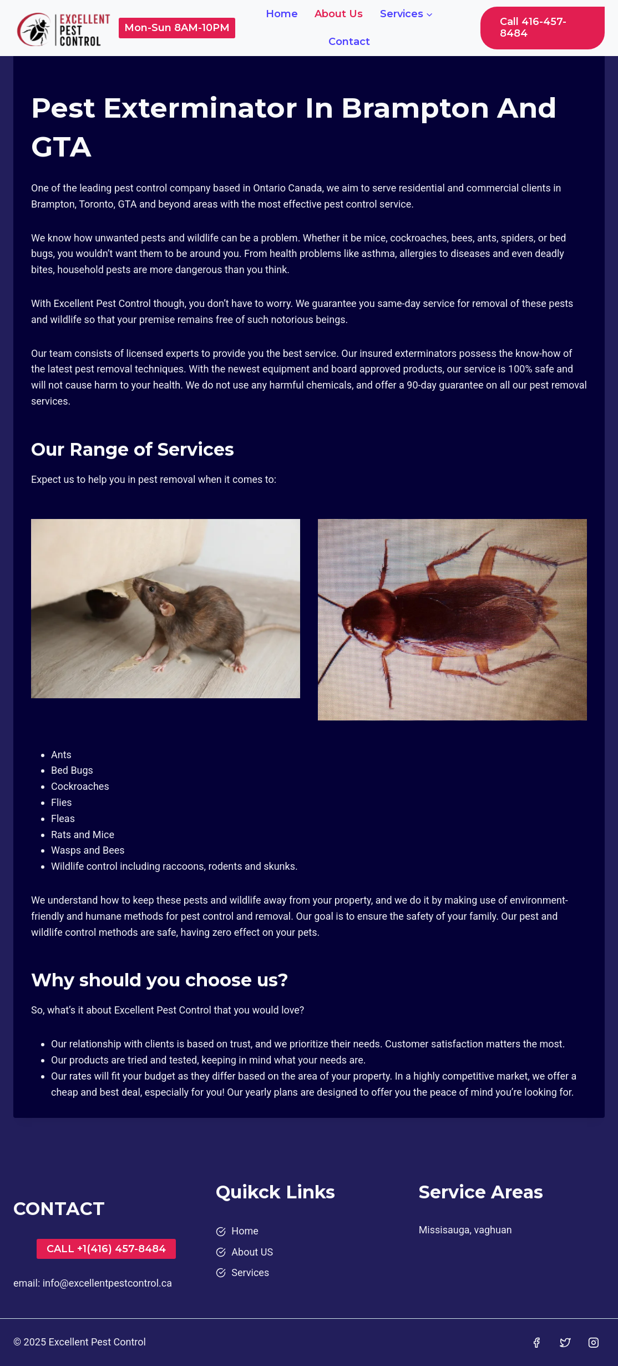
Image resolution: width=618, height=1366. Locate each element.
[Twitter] (565, 1343)
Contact (349, 42)
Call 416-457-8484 (533, 28)
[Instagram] (593, 1343)
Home (282, 14)
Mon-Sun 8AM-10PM (177, 28)
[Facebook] (536, 1343)
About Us (339, 14)
